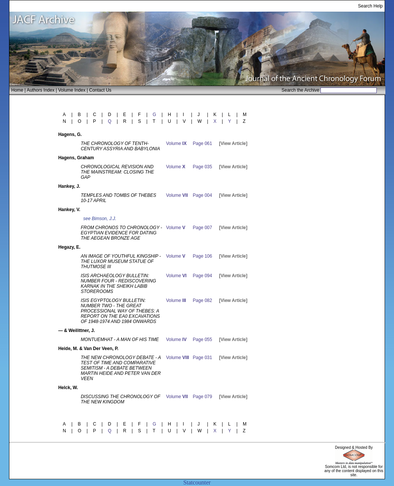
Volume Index (72, 90)
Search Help (370, 6)
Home (17, 90)
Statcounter (197, 482)
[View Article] (233, 143)
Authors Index (40, 90)
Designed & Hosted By (354, 447)
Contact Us (100, 90)
